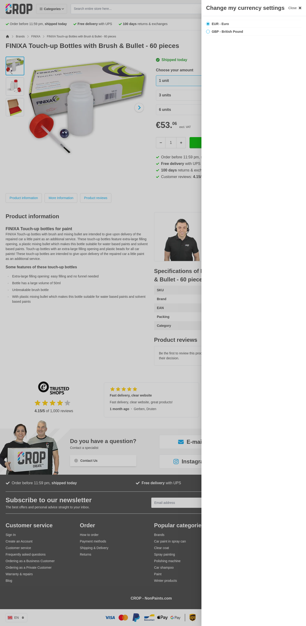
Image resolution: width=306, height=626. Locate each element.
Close (294, 8)
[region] (253, 313)
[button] (153, 313)
